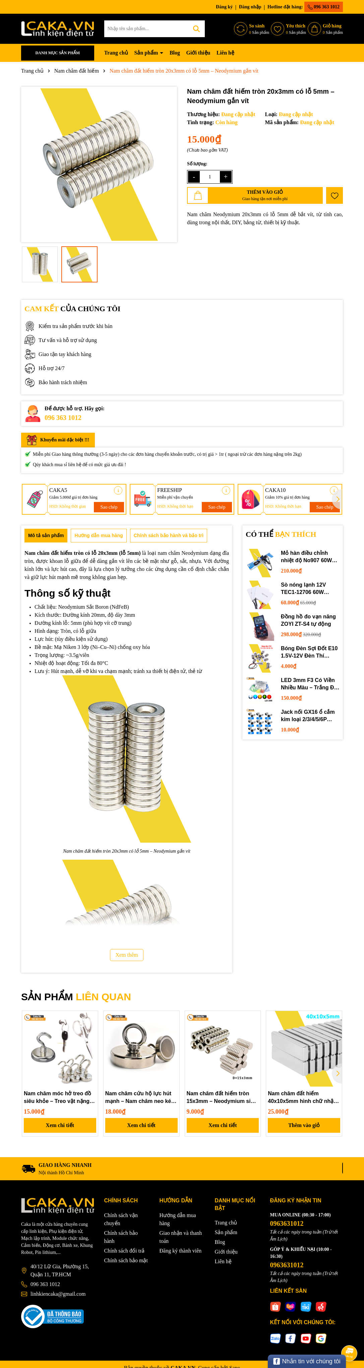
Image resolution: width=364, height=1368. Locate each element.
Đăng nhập (250, 6)
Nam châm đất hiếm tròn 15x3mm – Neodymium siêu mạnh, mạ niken (222, 1098)
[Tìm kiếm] (196, 28)
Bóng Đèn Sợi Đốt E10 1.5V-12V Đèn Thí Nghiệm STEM (309, 653)
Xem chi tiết (60, 1125)
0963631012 (287, 1223)
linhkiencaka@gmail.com (58, 1294)
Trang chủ (116, 53)
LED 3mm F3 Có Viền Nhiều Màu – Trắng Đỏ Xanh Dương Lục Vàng (310, 684)
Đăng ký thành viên (181, 1251)
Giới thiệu (198, 53)
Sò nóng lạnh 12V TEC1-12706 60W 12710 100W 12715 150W (304, 589)
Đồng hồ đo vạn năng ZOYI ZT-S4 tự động (308, 620)
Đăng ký (224, 6)
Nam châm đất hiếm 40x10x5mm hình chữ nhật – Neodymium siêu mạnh (304, 1098)
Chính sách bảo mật (126, 1260)
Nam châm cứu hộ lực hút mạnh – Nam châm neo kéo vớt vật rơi (139, 1098)
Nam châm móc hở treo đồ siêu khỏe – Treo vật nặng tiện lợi (57, 1098)
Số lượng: (197, 163)
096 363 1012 (324, 7)
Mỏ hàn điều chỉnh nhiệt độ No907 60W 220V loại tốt (306, 557)
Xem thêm (126, 955)
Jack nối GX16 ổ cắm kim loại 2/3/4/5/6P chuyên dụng (308, 716)
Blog (175, 53)
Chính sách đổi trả (124, 1251)
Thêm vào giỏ (304, 1125)
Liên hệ (225, 53)
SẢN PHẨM (76, 996)
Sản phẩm (146, 53)
